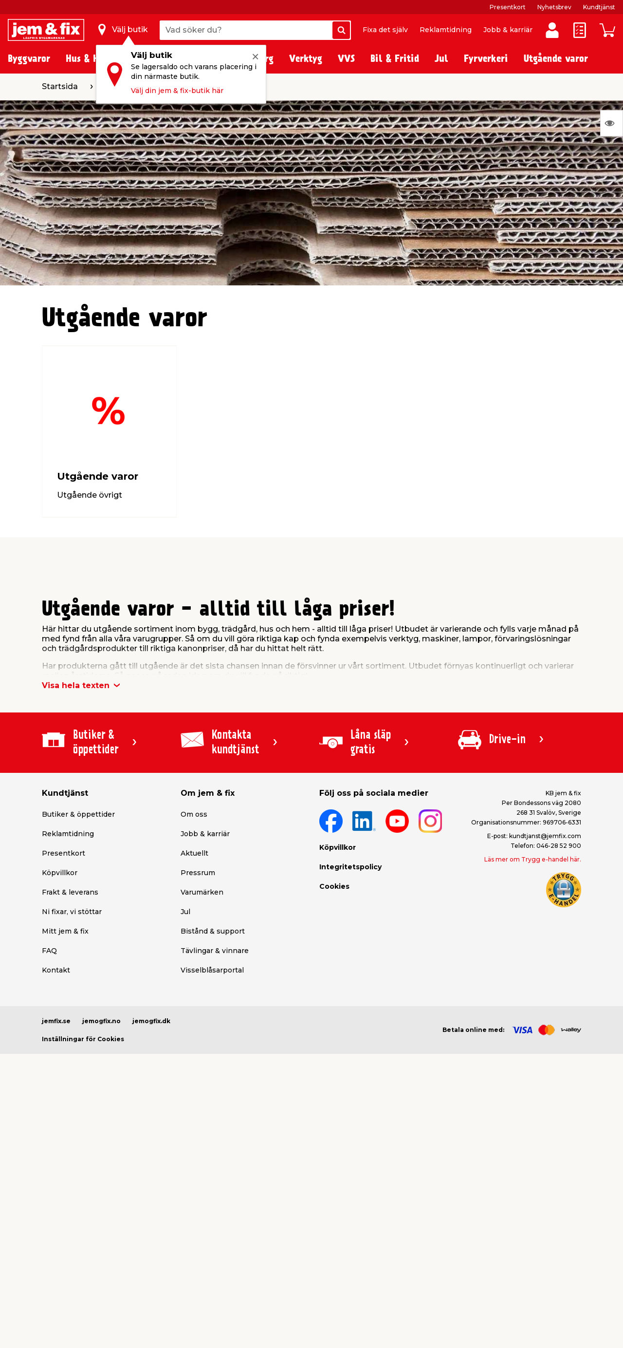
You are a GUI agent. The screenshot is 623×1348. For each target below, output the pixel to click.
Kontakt (56, 970)
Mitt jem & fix (65, 931)
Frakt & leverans (70, 892)
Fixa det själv (385, 29)
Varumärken (202, 892)
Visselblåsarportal (212, 970)
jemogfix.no (101, 1021)
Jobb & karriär (507, 29)
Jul (185, 911)
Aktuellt (194, 853)
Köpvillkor (59, 872)
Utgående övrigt (89, 495)
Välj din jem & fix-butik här (177, 90)
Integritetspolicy (350, 866)
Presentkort (508, 7)
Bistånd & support (213, 931)
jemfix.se (56, 1021)
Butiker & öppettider (78, 814)
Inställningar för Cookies (83, 1039)
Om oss (194, 814)
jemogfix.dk (151, 1021)
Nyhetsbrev (554, 7)
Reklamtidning (446, 29)
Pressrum (198, 872)
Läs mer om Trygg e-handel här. (532, 859)
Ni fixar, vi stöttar (72, 911)
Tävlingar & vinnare (215, 950)
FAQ (49, 950)
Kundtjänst (599, 7)
